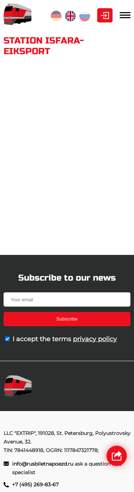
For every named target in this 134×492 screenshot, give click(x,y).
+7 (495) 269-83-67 (35, 484)
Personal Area (105, 15)
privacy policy (95, 339)
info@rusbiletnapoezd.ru (43, 464)
